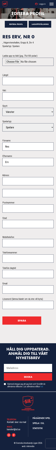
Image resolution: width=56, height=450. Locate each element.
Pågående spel (41, 418)
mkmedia (30, 446)
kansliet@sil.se (13, 429)
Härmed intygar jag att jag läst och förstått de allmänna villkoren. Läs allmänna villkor (26, 385)
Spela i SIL (38, 423)
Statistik (38, 428)
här (41, 386)
